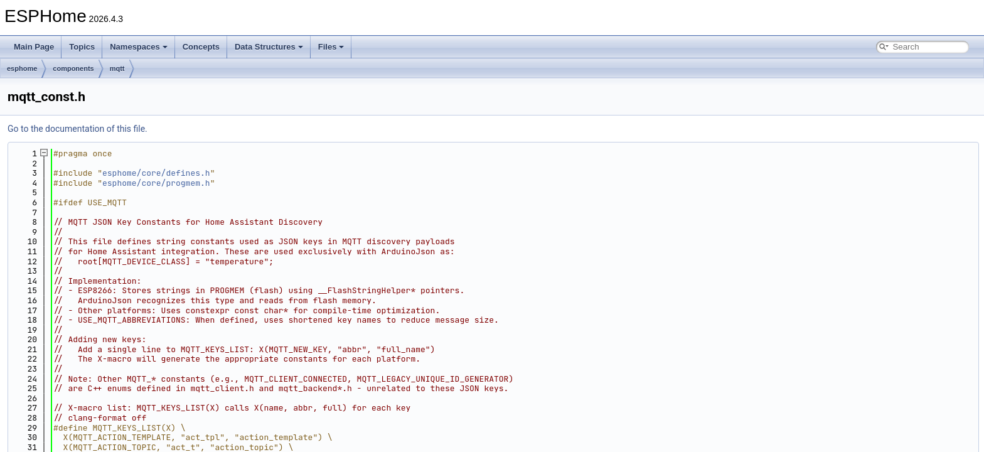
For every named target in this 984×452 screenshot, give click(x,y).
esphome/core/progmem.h (156, 183)
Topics (82, 46)
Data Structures (269, 46)
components (73, 68)
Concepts (201, 46)
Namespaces (139, 46)
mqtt (117, 68)
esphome (22, 68)
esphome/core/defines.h (156, 173)
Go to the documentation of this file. (77, 129)
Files (331, 46)
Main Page (34, 46)
